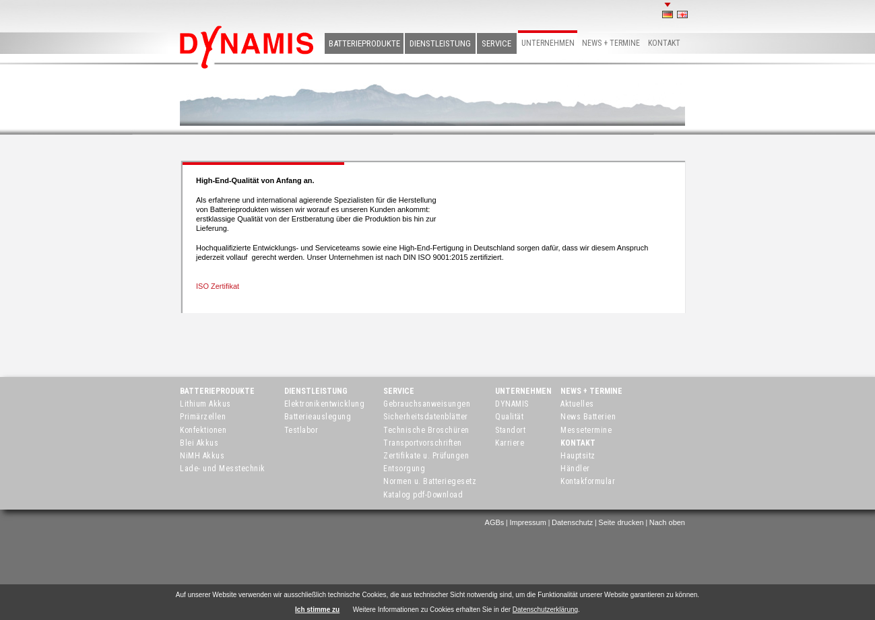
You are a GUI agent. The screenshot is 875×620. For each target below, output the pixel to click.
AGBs (495, 522)
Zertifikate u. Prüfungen (426, 455)
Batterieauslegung (318, 416)
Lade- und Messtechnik (222, 468)
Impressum (527, 522)
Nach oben (667, 522)
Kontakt (664, 43)
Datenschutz (572, 522)
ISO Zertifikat (217, 286)
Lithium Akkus (205, 404)
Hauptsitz (577, 455)
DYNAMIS (512, 404)
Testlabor (301, 430)
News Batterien (588, 416)
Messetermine (586, 430)
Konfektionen (203, 430)
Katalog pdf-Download (423, 495)
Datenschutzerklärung (545, 609)
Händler (575, 468)
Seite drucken (620, 522)
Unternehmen (548, 43)
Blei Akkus (199, 443)
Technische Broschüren (426, 430)
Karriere (509, 443)
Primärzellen (203, 416)
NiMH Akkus (202, 455)
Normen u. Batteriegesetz (429, 481)
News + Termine (611, 43)
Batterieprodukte (364, 43)
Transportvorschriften (422, 443)
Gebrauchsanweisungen (426, 404)
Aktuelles (577, 404)
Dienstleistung (440, 43)
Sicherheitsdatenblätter (425, 416)
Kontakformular (587, 481)
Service (496, 43)
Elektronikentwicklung (324, 404)
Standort (510, 430)
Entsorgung (404, 468)
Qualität (509, 416)
